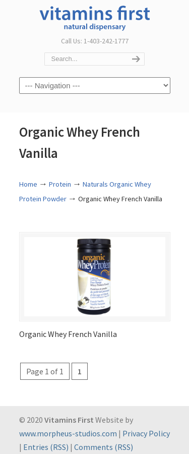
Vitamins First (94, 17)
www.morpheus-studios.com (68, 433)
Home (28, 184)
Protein (60, 184)
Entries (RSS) (46, 447)
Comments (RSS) (103, 447)
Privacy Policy (146, 433)
